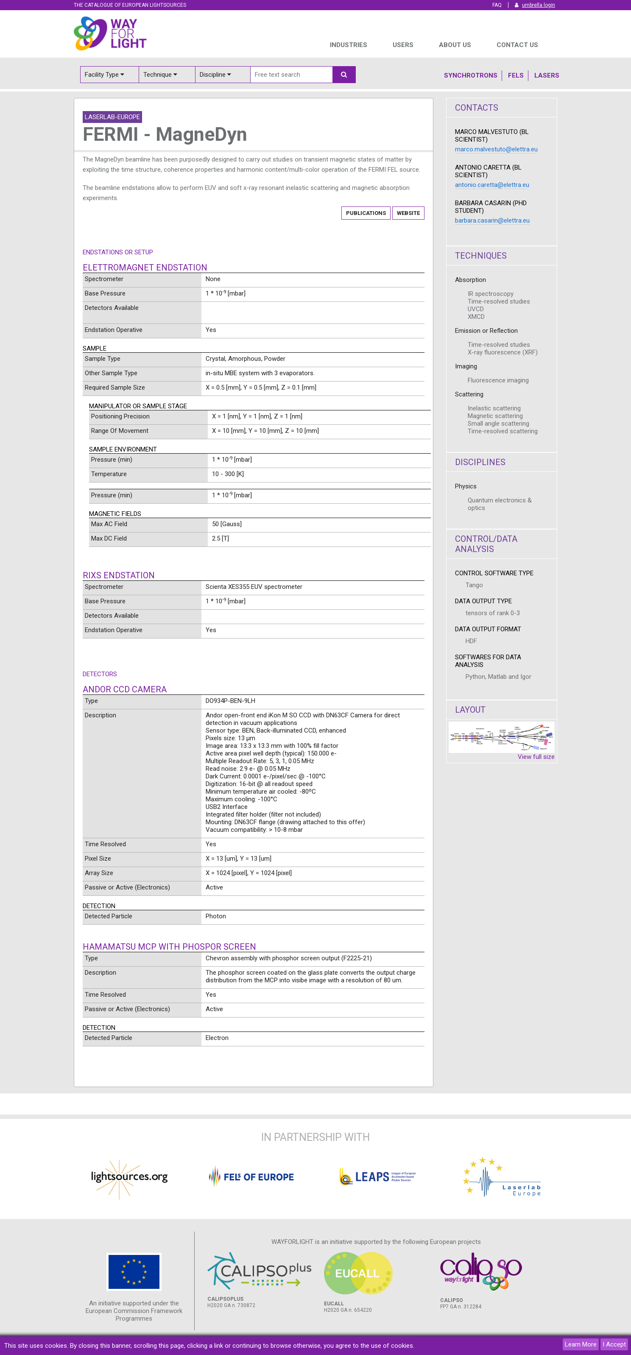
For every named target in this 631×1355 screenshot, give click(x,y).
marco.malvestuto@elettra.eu (496, 149)
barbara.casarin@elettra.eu (492, 220)
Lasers (546, 75)
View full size (536, 757)
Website (408, 213)
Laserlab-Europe (112, 117)
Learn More (581, 1344)
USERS (403, 45)
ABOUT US (455, 45)
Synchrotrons (470, 75)
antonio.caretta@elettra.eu (492, 185)
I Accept (614, 1344)
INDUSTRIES (348, 45)
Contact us (517, 45)
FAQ (497, 5)
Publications (366, 213)
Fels (516, 75)
